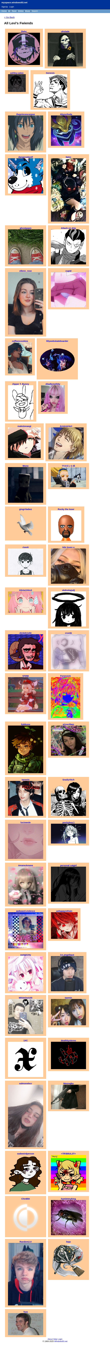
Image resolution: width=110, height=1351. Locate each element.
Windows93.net (61, 1341)
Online (21, 11)
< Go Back (9, 17)
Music (27, 11)
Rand (14, 11)
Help (55, 1339)
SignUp (4, 7)
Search (35, 11)
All (9, 11)
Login (11, 7)
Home (4, 11)
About (50, 1339)
